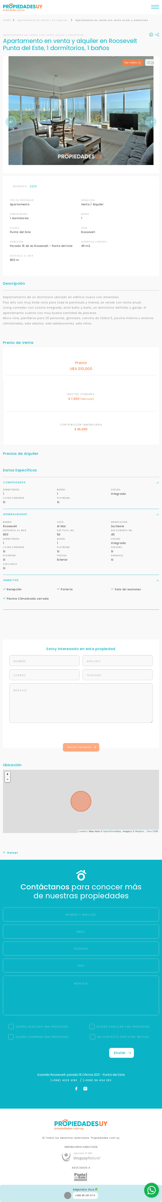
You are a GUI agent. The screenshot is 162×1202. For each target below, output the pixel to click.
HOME (7, 20)
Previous (11, 122)
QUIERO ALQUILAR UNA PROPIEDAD (42, 1027)
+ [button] (8, 774)
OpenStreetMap (112, 832)
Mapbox (139, 832)
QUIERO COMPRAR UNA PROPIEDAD (42, 1037)
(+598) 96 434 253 (97, 1080)
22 (150, 63)
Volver (10, 853)
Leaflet (83, 832)
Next (150, 122)
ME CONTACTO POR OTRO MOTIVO (123, 1037)
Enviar (122, 1053)
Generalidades (81, 514)
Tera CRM (152, 832)
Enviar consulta (82, 747)
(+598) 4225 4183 (64, 1080)
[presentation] (81, 734)
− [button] (8, 779)
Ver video (132, 63)
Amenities (81, 580)
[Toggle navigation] (155, 8)
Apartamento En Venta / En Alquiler (43, 20)
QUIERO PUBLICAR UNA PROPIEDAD (123, 1027)
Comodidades (81, 483)
